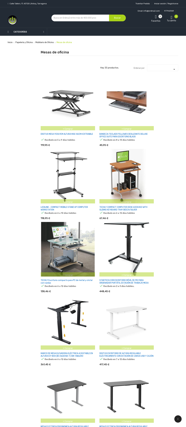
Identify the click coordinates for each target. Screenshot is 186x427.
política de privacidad (142, 365)
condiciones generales (163, 362)
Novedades (65, 348)
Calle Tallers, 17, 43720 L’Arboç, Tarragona (28, 3)
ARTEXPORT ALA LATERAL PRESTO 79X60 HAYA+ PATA (121, 270)
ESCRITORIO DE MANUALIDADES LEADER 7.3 (71, 312)
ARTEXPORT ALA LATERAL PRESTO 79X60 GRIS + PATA (144, 270)
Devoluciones (90, 376)
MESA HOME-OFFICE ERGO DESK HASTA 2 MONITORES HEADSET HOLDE (50, 313)
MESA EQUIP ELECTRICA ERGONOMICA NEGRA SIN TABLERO (50, 229)
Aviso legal (88, 360)
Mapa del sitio (90, 391)
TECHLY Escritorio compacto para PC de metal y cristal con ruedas (144, 103)
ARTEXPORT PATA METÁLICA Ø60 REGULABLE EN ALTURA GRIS (72, 271)
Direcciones (112, 379)
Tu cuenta (113, 342)
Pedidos (110, 368)
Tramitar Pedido (143, 3)
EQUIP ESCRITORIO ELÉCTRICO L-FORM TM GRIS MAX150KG (73, 228)
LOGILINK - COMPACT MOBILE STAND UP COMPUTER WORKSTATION (97, 103)
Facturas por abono (116, 374)
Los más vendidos (68, 353)
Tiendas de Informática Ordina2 (89, 401)
